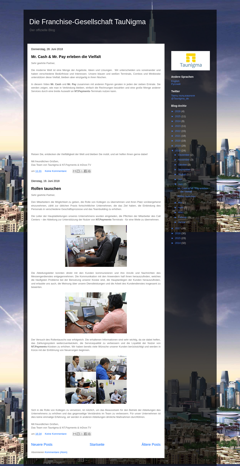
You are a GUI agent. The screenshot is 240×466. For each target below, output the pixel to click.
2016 (178, 233)
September (184, 169)
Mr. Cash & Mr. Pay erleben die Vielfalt (66, 57)
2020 (178, 140)
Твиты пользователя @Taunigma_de (183, 97)
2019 (178, 145)
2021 (178, 135)
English (175, 81)
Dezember (184, 154)
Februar (182, 217)
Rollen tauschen (46, 188)
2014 (178, 243)
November (184, 159)
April (181, 207)
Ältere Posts (151, 444)
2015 (178, 238)
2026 (178, 111)
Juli (180, 179)
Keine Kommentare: (56, 171)
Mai (180, 202)
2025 (178, 116)
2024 (178, 121)
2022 (178, 131)
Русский (176, 84)
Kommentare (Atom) (56, 452)
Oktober (183, 164)
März (181, 212)
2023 (178, 126)
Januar (182, 222)
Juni (180, 184)
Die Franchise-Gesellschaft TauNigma (87, 22)
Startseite (97, 444)
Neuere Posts (42, 444)
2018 (178, 150)
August (182, 174)
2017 (178, 228)
